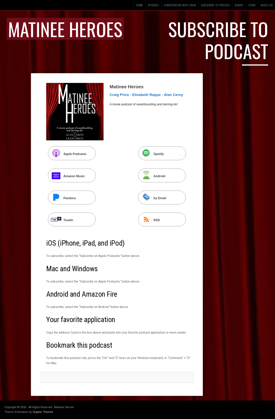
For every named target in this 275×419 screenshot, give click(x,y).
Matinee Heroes (65, 28)
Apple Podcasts (67, 153)
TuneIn (61, 220)
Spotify (151, 153)
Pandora (62, 198)
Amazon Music (67, 176)
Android (152, 176)
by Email (152, 198)
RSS (149, 220)
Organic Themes (43, 412)
